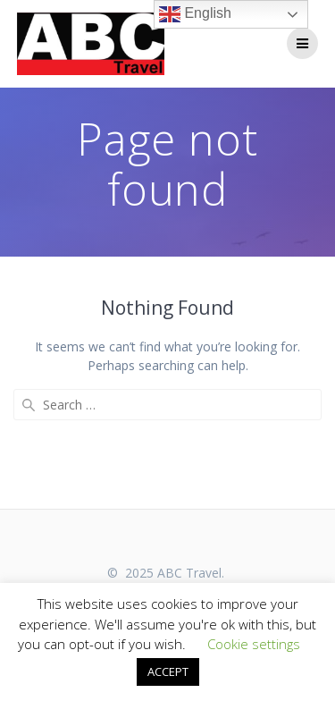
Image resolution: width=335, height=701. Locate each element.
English (195, 14)
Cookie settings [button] (253, 644)
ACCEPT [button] (167, 671)
